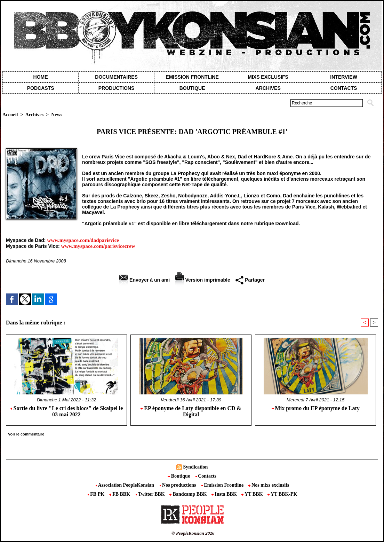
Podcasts (40, 88)
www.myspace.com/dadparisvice (83, 240)
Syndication (195, 467)
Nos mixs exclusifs (268, 485)
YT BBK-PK (282, 494)
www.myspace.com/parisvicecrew (98, 246)
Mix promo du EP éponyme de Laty (316, 408)
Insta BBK (224, 494)
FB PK (96, 494)
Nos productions (178, 485)
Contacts (205, 476)
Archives (267, 88)
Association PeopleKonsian (125, 485)
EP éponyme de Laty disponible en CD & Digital (191, 411)
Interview (343, 77)
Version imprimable (202, 280)
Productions (116, 88)
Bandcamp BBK (188, 494)
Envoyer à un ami (144, 280)
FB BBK (120, 494)
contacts (343, 88)
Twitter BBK (150, 494)
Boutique (192, 88)
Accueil (10, 114)
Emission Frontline (192, 77)
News (56, 114)
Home (40, 77)
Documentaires (116, 77)
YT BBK (252, 494)
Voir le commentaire (26, 434)
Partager (250, 280)
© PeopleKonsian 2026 (192, 533)
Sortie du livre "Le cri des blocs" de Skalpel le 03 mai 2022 (66, 411)
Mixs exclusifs (268, 77)
